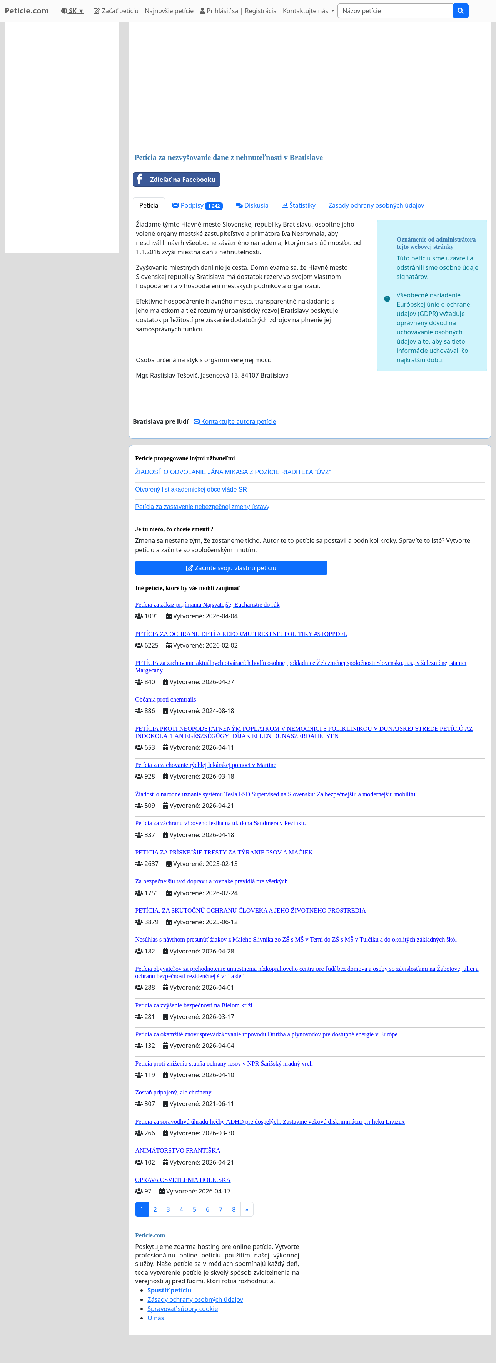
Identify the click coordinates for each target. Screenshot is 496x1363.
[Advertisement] (310, 88)
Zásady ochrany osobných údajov (376, 205)
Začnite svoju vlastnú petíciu (231, 568)
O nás (155, 1318)
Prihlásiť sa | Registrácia (238, 11)
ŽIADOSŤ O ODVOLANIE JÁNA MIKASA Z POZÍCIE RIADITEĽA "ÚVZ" (233, 472)
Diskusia (252, 205)
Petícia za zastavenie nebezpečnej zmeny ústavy (202, 507)
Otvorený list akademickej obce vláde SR (191, 489)
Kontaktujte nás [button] (306, 11)
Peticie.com (27, 10)
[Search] (395, 10)
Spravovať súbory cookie (182, 1308)
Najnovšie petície (169, 11)
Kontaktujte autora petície (235, 421)
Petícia (148, 205)
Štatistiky (299, 205)
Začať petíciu (116, 11)
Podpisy (197, 205)
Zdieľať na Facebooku (174, 179)
